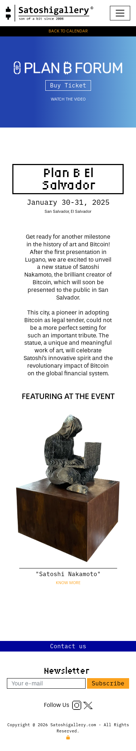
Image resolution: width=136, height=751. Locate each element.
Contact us (68, 646)
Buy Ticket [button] (68, 85)
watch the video (68, 99)
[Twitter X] (87, 704)
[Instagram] (76, 704)
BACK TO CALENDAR (68, 31)
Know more (68, 582)
